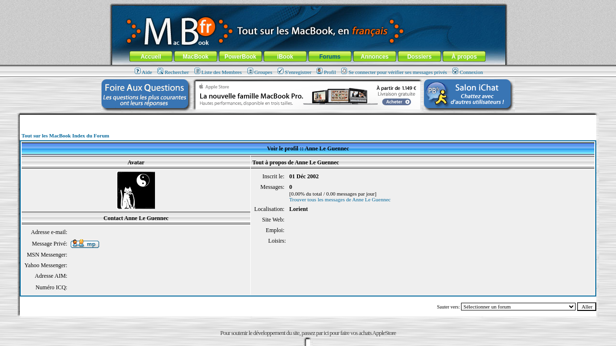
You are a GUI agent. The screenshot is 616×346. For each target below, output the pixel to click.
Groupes (259, 72)
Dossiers (419, 56)
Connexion (467, 72)
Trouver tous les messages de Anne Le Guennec (340, 199)
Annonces (374, 56)
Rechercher (173, 72)
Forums (329, 56)
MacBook (195, 56)
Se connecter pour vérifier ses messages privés (394, 72)
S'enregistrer (294, 72)
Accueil (151, 56)
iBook (285, 56)
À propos (464, 56)
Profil (326, 72)
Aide (143, 72)
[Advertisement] (308, 118)
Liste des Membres (218, 72)
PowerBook (240, 56)
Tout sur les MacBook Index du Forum (65, 135)
